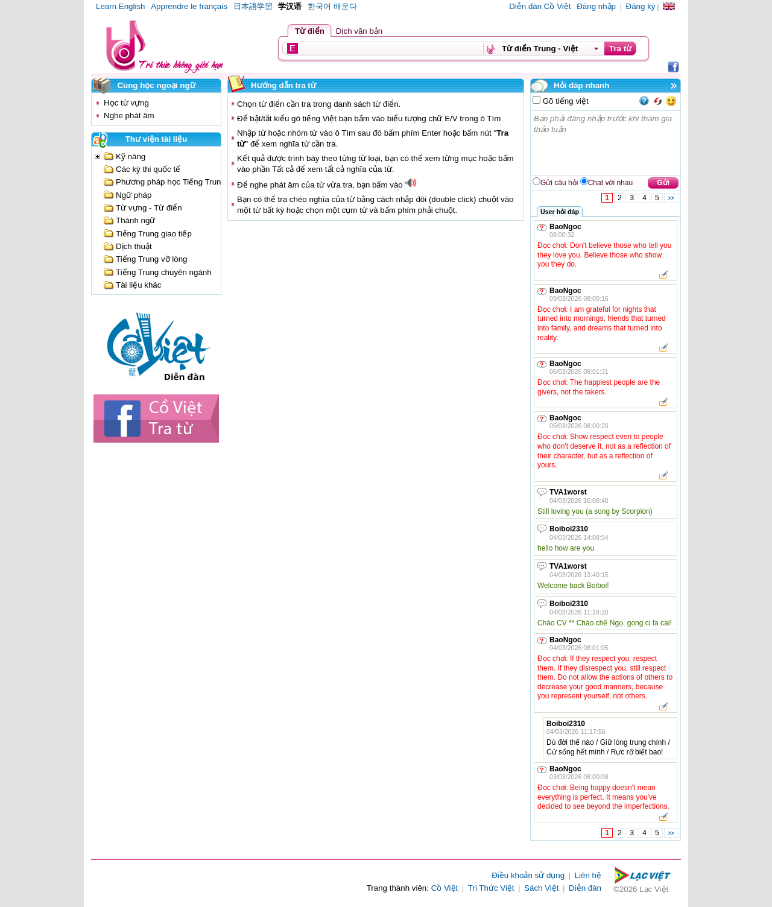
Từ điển (309, 31)
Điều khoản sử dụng (528, 875)
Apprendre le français (189, 6)
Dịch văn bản (359, 31)
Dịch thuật (134, 246)
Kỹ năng (130, 156)
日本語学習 (253, 6)
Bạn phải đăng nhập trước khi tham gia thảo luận (606, 143)
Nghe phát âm (129, 115)
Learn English (120, 6)
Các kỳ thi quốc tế (148, 169)
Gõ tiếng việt (564, 101)
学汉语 (290, 6)
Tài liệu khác (138, 284)
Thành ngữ (135, 220)
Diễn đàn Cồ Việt (540, 6)
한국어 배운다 (332, 6)
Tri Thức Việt (491, 888)
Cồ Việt (444, 888)
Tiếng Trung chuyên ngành (164, 272)
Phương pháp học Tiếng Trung (171, 181)
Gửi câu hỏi (559, 183)
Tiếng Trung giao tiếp (154, 233)
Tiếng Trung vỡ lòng (152, 259)
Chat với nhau (610, 183)
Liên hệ (588, 875)
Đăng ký (641, 6)
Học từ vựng (126, 102)
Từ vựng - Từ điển (149, 207)
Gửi (663, 183)
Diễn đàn (585, 888)
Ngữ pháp (133, 195)
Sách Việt (541, 888)
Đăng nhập (596, 6)
